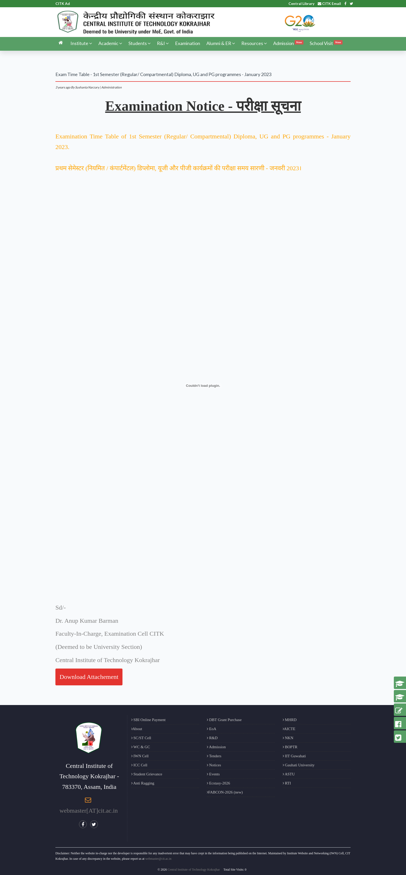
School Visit (326, 43)
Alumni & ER (220, 43)
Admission (288, 43)
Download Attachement (89, 676)
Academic (110, 43)
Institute (81, 43)
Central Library (301, 3)
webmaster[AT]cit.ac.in (89, 810)
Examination (187, 43)
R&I (163, 43)
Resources (254, 43)
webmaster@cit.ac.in (158, 859)
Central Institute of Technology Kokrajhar (194, 869)
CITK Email (329, 3)
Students (139, 43)
